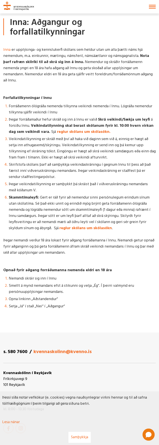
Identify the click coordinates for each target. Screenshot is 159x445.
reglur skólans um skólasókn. (84, 132)
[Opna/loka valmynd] (152, 6)
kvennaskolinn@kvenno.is (63, 352)
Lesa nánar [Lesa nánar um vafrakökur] (11, 422)
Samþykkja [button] (79, 437)
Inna (7, 50)
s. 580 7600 (15, 352)
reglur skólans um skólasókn (85, 228)
